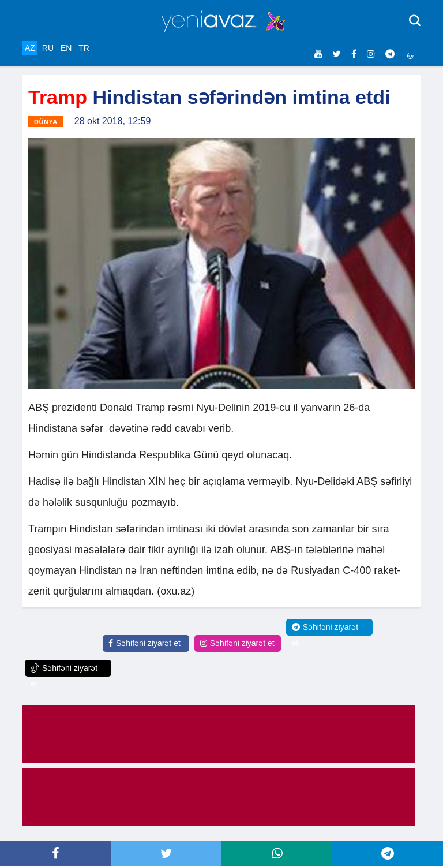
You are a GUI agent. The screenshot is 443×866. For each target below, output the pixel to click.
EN (66, 48)
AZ (30, 48)
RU (48, 48)
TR (83, 48)
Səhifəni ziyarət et (144, 643)
